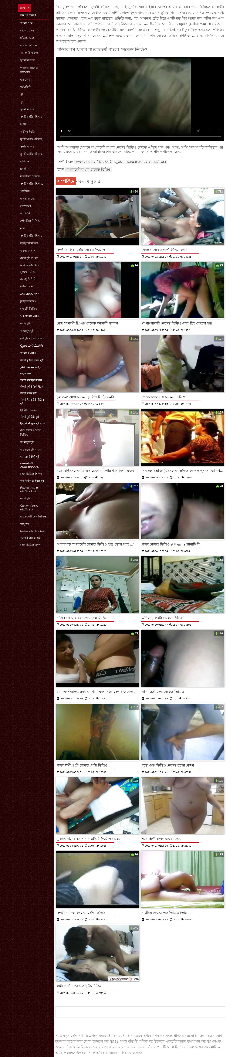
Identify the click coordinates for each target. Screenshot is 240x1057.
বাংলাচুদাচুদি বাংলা (31, 449)
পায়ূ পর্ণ (24, 524)
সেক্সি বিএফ (26, 286)
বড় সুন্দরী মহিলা (29, 53)
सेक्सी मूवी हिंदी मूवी (29, 417)
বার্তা (23, 228)
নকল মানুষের (27, 198)
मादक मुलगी (26, 373)
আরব (23, 124)
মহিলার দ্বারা (27, 38)
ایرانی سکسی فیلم (31, 367)
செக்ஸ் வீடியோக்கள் (32, 531)
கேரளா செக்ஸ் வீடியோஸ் (29, 507)
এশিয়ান (24, 161)
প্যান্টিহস (25, 191)
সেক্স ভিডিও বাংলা (30, 545)
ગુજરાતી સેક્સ (28, 272)
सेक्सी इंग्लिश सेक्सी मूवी (32, 360)
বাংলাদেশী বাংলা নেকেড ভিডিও (89, 169)
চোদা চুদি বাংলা (29, 258)
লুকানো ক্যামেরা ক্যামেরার (29, 70)
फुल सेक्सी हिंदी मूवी (30, 457)
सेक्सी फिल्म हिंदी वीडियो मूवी (32, 401)
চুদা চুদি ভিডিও (28, 308)
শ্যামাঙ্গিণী (25, 87)
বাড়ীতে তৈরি (27, 131)
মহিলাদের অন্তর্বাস (30, 176)
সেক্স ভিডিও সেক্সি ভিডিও (30, 432)
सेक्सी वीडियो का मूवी (30, 538)
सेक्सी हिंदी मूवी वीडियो (31, 380)
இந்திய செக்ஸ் (29, 410)
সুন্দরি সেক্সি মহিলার (31, 117)
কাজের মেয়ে (27, 30)
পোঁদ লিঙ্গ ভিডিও (30, 221)
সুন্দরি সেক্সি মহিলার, (31, 139)
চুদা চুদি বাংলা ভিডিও (32, 338)
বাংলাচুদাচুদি (27, 331)
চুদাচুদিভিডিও (28, 301)
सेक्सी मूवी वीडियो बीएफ (31, 386)
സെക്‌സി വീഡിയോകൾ (29, 465)
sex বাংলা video (30, 316)
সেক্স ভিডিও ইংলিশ (31, 474)
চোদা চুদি (25, 323)
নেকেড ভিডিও (150, 24)
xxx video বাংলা (30, 294)
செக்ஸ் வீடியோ (30, 265)
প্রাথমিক (24, 8)
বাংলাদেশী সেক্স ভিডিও (33, 516)
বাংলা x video (28, 353)
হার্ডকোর (25, 79)
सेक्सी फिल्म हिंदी (28, 393)
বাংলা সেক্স (26, 23)
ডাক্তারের (25, 206)
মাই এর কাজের (28, 45)
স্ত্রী (21, 94)
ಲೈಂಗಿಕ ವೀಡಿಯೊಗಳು (31, 345)
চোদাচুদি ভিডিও (29, 279)
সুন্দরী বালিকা (27, 60)
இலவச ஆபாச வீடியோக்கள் (29, 489)
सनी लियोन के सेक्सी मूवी (32, 481)
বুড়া (22, 102)
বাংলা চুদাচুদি (27, 250)
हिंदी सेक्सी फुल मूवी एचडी (33, 423)
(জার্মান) (24, 169)
